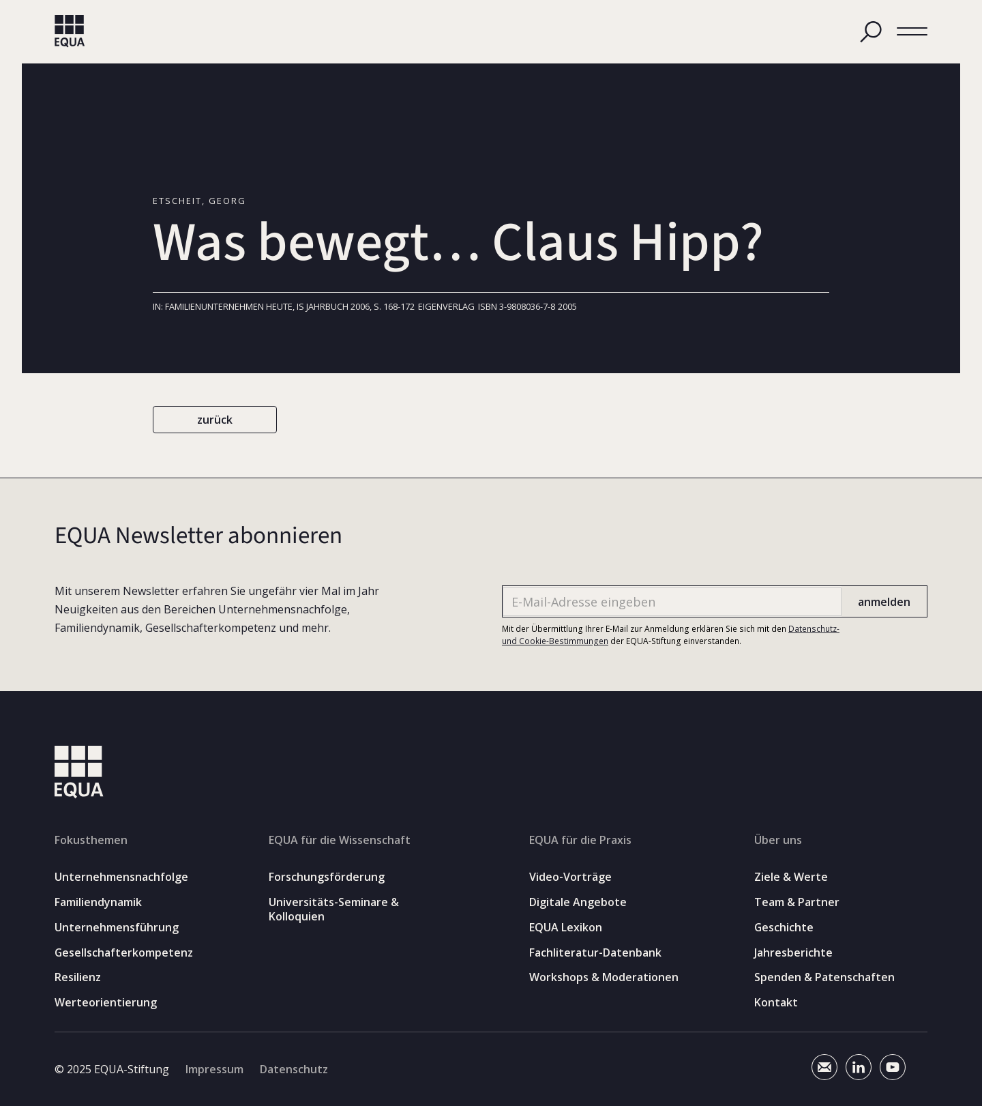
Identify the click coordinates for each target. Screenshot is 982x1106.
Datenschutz (294, 1069)
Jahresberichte (793, 953)
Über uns (778, 839)
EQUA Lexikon (565, 927)
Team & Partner (796, 902)
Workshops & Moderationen (604, 977)
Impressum (214, 1069)
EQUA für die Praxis (580, 839)
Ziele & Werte (791, 877)
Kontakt (776, 1002)
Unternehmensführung (117, 927)
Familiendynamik (98, 902)
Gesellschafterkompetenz (124, 953)
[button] (912, 31)
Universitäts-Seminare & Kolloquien (334, 909)
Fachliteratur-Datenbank (595, 953)
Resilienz (78, 977)
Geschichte (784, 927)
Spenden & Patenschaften (824, 977)
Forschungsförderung (327, 877)
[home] (70, 31)
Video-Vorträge (570, 877)
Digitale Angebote (578, 902)
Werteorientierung (106, 1002)
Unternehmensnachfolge (121, 877)
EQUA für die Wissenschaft (340, 839)
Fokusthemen (91, 839)
